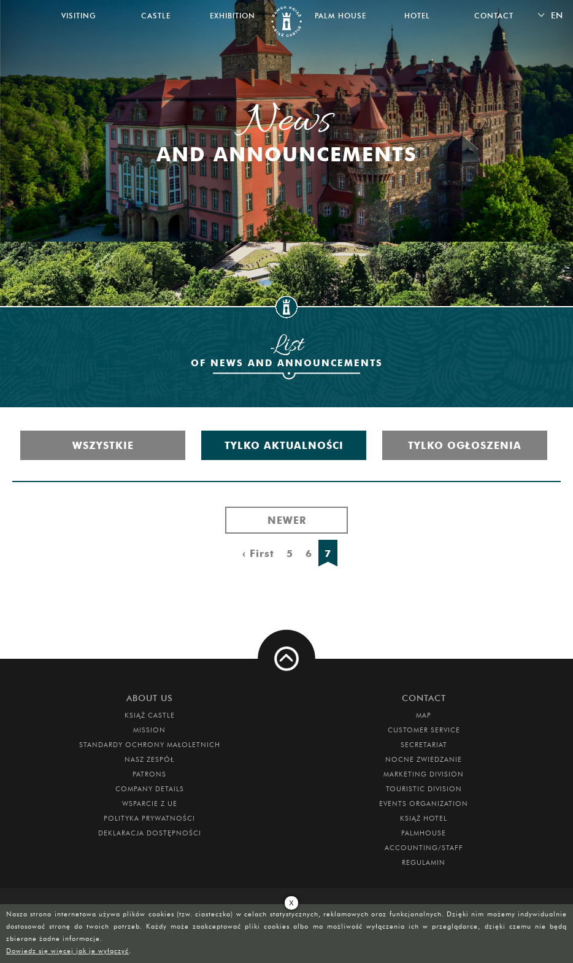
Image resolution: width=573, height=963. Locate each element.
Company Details (149, 789)
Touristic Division (424, 789)
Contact (493, 15)
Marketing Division (423, 774)
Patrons (149, 774)
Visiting (78, 15)
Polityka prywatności (149, 818)
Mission (149, 730)
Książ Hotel (423, 818)
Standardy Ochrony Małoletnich (149, 744)
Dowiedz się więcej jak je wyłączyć (67, 950)
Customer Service (424, 730)
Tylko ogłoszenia (464, 445)
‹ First (258, 553)
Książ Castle (150, 715)
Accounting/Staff (424, 847)
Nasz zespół (149, 759)
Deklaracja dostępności (149, 833)
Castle (156, 15)
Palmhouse (423, 833)
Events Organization (423, 803)
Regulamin (423, 862)
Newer (286, 520)
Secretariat (424, 744)
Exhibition (232, 15)
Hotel (417, 15)
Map (423, 715)
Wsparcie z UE (149, 803)
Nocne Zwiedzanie (423, 759)
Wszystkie (103, 445)
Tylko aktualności (284, 445)
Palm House (340, 15)
